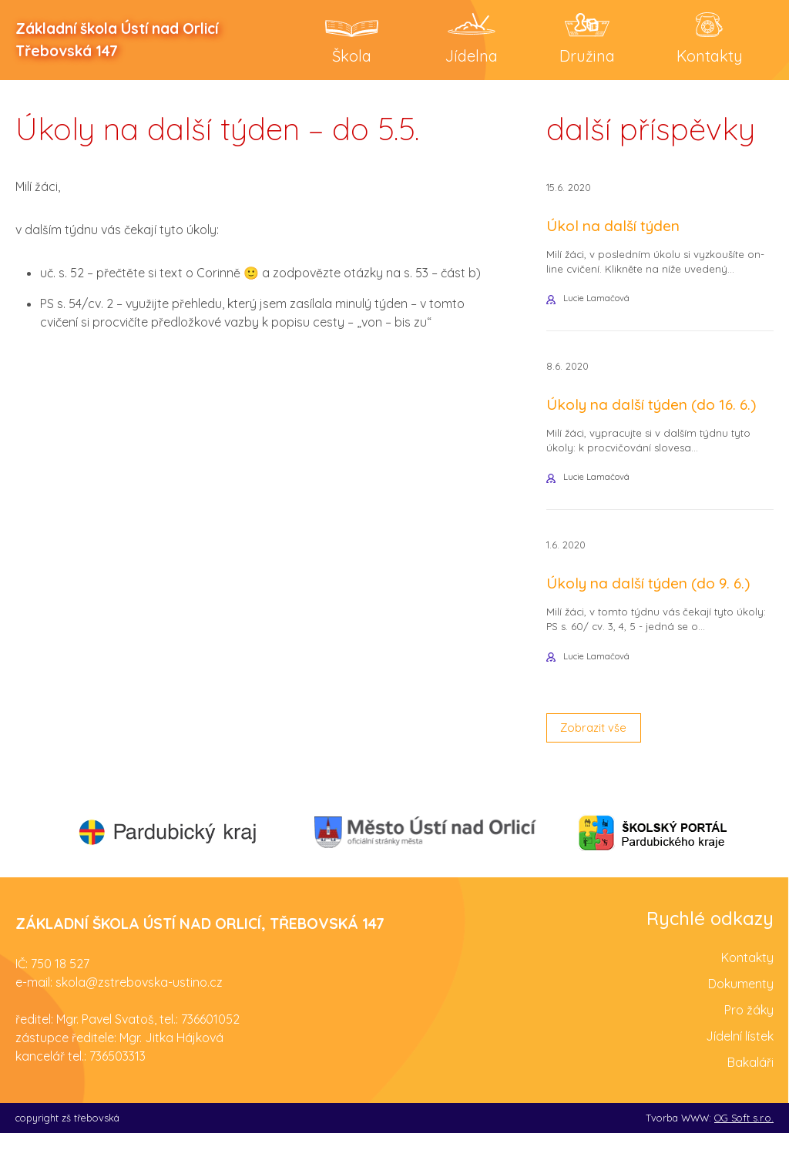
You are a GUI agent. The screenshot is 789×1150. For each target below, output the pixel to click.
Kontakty (747, 973)
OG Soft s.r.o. (744, 1134)
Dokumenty (741, 1000)
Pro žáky (749, 1026)
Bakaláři (750, 1078)
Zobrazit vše (597, 742)
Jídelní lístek (740, 1052)
